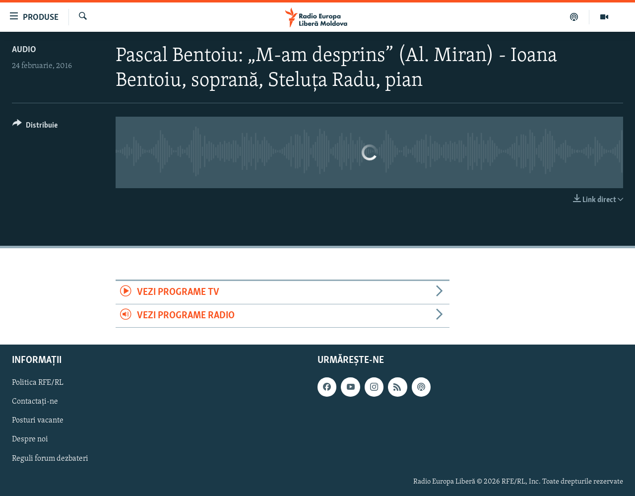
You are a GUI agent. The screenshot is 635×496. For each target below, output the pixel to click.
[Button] (35, 127)
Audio (24, 50)
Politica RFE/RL (38, 383)
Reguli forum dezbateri (50, 459)
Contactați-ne (35, 402)
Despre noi (30, 440)
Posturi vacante (38, 421)
